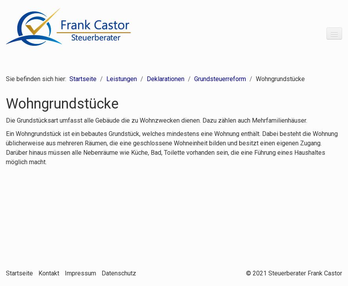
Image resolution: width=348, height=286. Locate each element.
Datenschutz (119, 273)
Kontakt (48, 273)
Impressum (80, 273)
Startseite (83, 79)
